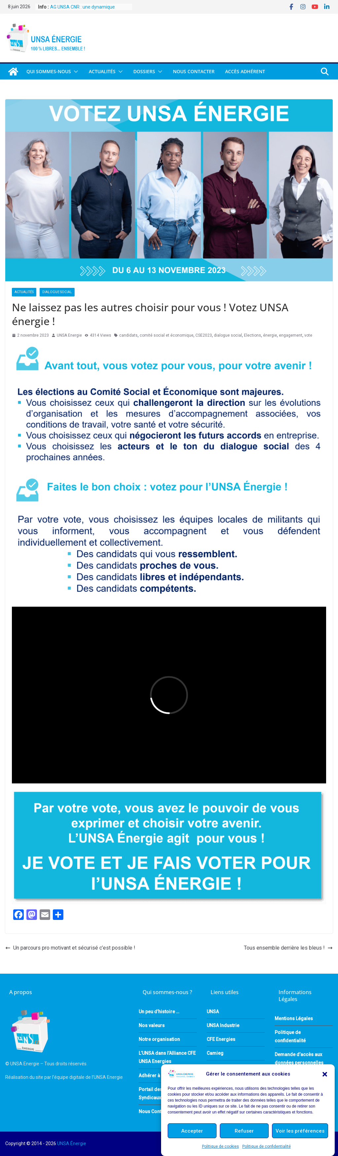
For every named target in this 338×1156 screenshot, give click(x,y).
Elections (252, 335)
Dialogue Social (57, 292)
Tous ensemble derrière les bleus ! (288, 948)
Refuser (244, 1131)
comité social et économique (166, 335)
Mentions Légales (294, 1018)
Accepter (192, 1131)
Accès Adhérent (245, 71)
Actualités (102, 71)
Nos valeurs (152, 1025)
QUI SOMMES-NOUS (48, 71)
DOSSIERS (144, 71)
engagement (290, 335)
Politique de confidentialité (266, 1146)
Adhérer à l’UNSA (157, 1075)
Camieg (215, 1053)
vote (308, 335)
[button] (324, 1074)
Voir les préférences (300, 1131)
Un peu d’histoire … (159, 1011)
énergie (270, 335)
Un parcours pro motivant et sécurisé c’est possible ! (70, 948)
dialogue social (228, 335)
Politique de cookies (220, 1146)
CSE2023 (203, 335)
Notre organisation (159, 1039)
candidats (128, 335)
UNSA (213, 1011)
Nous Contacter (194, 71)
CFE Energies (221, 1039)
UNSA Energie (69, 335)
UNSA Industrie (223, 1025)
